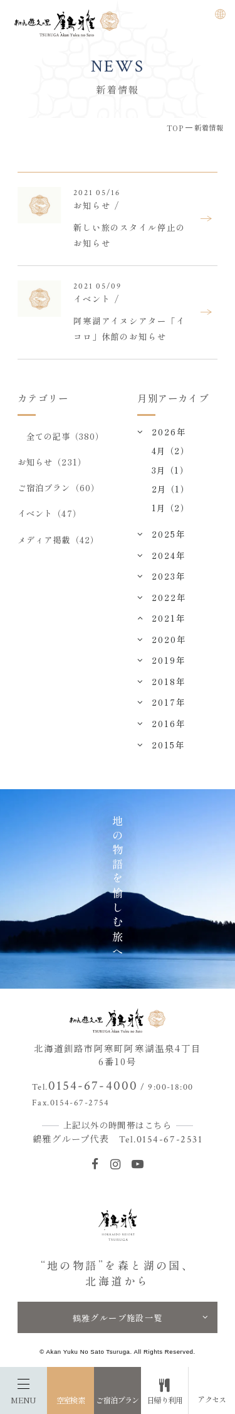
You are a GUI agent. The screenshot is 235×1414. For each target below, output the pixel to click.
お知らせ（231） (52, 461)
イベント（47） (49, 513)
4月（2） (170, 450)
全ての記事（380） (65, 436)
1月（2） (170, 507)
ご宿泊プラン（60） (59, 487)
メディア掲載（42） (58, 539)
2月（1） (170, 488)
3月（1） (170, 470)
